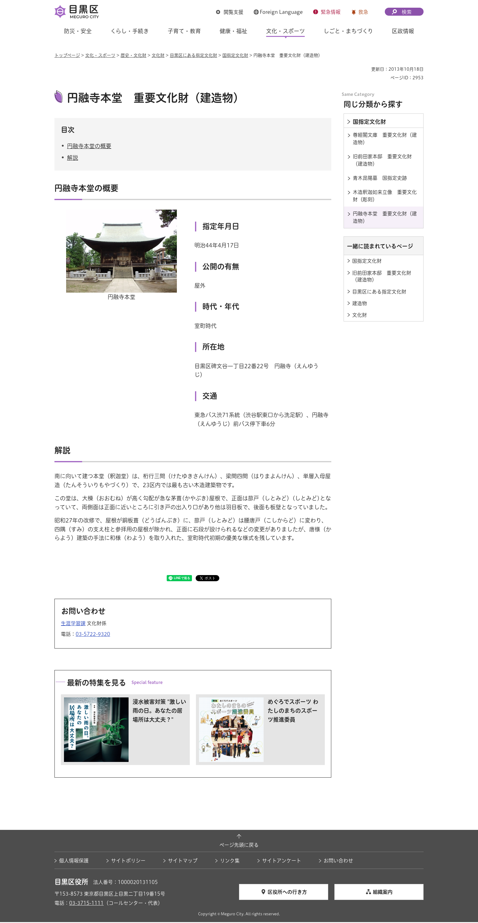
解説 (72, 158)
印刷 (364, 69)
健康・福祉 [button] (233, 31)
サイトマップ (182, 861)
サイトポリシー (128, 861)
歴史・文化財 (133, 55)
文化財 (158, 55)
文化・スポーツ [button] (285, 31)
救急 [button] (363, 12)
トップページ (67, 55)
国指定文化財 (235, 55)
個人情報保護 (74, 861)
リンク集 (230, 861)
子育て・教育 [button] (184, 31)
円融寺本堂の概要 (89, 146)
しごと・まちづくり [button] (348, 31)
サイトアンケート (281, 861)
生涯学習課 (73, 623)
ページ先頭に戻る (239, 845)
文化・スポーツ (100, 55)
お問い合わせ (338, 861)
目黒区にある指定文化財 (193, 55)
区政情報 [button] (403, 31)
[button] (230, 12)
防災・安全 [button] (78, 31)
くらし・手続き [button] (129, 31)
